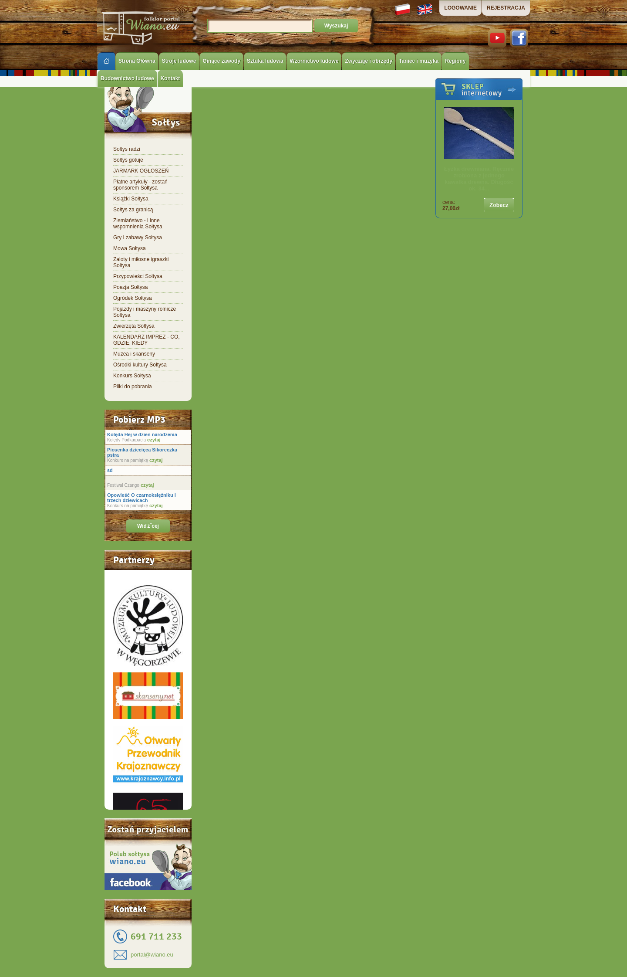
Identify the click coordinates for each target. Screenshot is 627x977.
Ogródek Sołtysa (132, 298)
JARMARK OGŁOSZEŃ (141, 171)
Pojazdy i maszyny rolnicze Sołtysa (144, 312)
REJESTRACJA (506, 8)
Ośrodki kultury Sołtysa (140, 365)
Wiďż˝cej (148, 526)
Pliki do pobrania (132, 386)
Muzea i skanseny (134, 354)
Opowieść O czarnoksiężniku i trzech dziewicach (141, 497)
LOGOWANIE (460, 8)
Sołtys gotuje (128, 160)
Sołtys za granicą (133, 210)
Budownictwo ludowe (127, 78)
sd (110, 470)
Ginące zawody (221, 61)
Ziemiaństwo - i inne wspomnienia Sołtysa (137, 223)
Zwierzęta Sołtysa (134, 326)
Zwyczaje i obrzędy (368, 61)
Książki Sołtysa (130, 199)
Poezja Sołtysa (130, 287)
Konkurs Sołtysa (132, 376)
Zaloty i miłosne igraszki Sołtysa (141, 262)
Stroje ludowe (179, 61)
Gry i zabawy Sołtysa (137, 237)
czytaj (153, 439)
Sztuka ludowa (265, 61)
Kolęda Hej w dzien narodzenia (142, 434)
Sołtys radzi (126, 149)
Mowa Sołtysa (129, 248)
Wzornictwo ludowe (314, 61)
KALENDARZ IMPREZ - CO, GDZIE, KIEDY (146, 340)
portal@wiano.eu (152, 954)
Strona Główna (136, 61)
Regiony (455, 61)
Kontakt (170, 78)
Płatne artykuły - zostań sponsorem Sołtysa (140, 185)
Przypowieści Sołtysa (137, 276)
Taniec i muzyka (418, 61)
